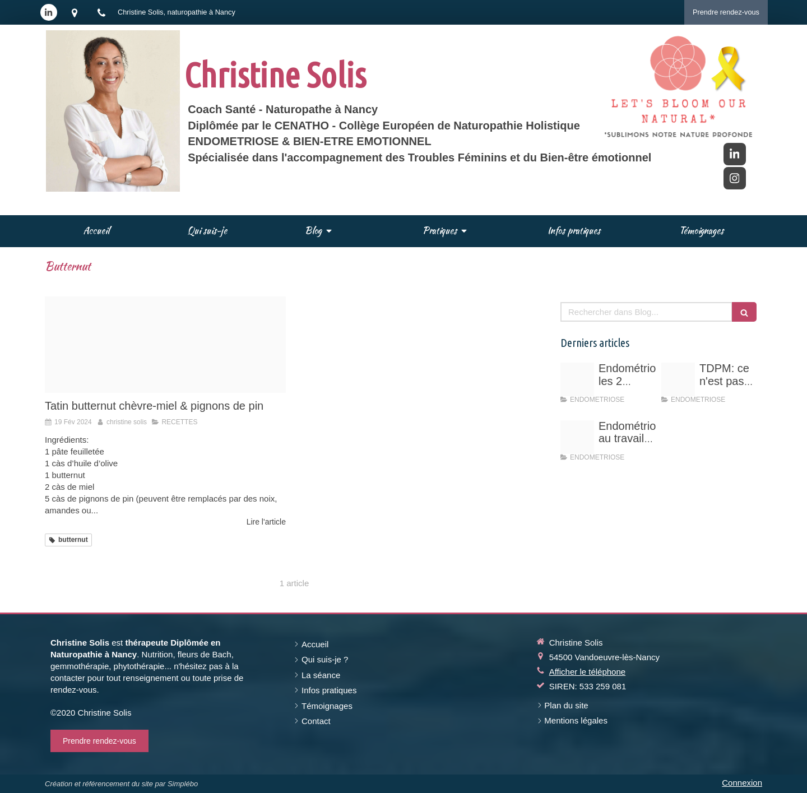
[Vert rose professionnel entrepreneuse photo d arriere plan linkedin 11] (678, 379)
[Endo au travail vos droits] (577, 437)
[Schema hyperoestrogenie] (577, 379)
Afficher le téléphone (587, 671)
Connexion (742, 782)
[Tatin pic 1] (165, 344)
